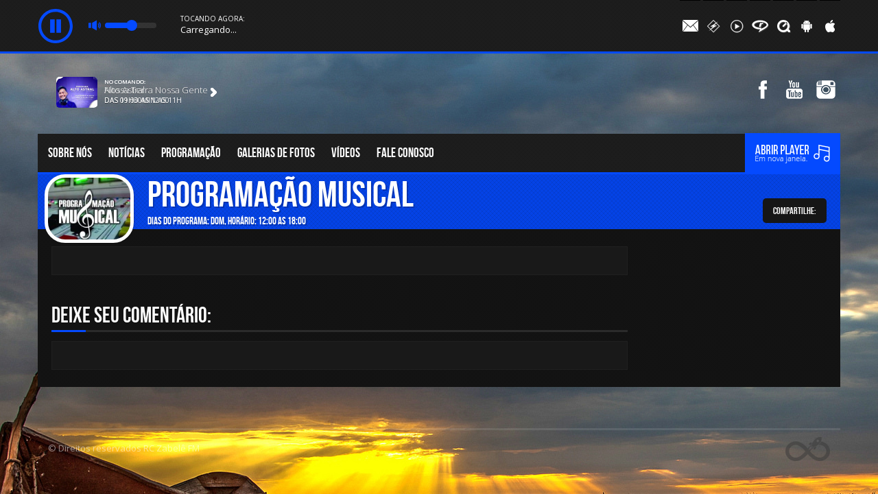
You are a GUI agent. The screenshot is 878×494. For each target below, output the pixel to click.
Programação (191, 152)
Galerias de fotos (276, 152)
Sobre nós (70, 152)
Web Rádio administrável (807, 449)
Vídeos (345, 152)
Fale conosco (405, 152)
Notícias (126, 152)
